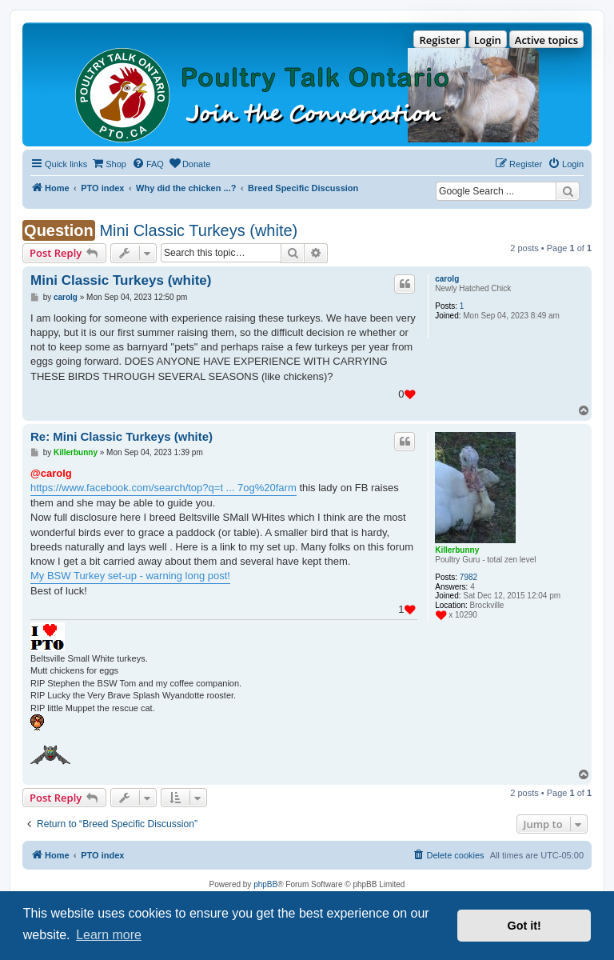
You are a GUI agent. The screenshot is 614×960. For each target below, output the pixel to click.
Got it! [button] (524, 925)
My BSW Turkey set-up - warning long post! (130, 576)
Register (439, 40)
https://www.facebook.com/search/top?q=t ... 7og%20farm (163, 488)
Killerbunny (457, 550)
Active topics (546, 40)
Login (487, 40)
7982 (468, 577)
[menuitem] (108, 164)
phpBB (265, 884)
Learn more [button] (109, 935)
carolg (447, 278)
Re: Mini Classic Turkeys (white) (121, 436)
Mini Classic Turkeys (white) (198, 230)
